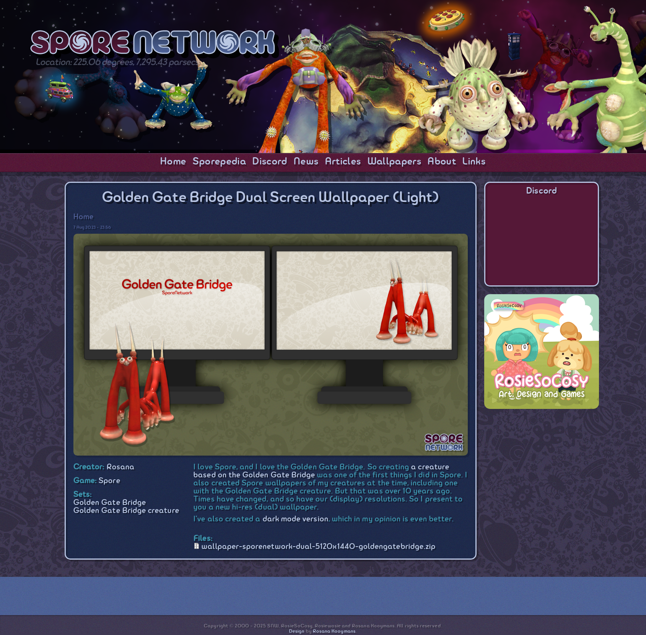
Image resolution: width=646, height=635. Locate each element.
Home (173, 162)
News (306, 162)
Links (474, 162)
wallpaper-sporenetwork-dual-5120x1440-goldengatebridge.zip (319, 547)
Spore (109, 481)
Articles (343, 162)
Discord (269, 162)
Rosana (121, 467)
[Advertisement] (541, 464)
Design (296, 631)
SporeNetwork (155, 45)
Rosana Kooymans (334, 631)
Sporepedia (219, 162)
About (442, 162)
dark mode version (296, 519)
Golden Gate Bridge (109, 503)
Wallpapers (394, 162)
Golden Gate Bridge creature (126, 511)
